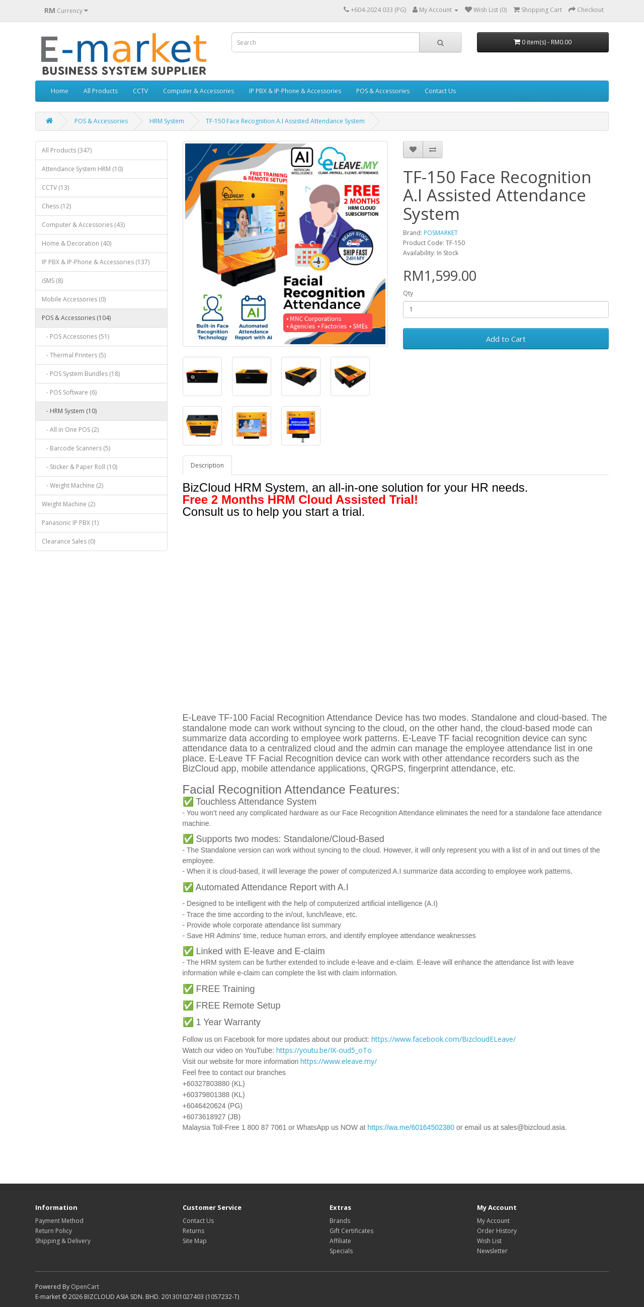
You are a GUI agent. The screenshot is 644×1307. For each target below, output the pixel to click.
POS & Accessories (383, 91)
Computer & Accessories (198, 91)
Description (207, 465)
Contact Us (440, 91)
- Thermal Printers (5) (74, 355)
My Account (493, 1220)
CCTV (140, 91)
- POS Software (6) (69, 392)
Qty (408, 293)
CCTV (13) (55, 187)
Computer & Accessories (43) (83, 224)
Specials (341, 1251)
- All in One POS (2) (70, 429)
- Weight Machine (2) (72, 485)
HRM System (166, 121)
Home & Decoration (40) (76, 243)
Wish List (489, 1241)
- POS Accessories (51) (75, 336)
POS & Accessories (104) (76, 318)
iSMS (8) (52, 280)
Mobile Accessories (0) (74, 299)
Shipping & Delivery (63, 1241)
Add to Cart (506, 339)
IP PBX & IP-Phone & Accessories (295, 91)
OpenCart (85, 1286)
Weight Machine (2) (68, 504)
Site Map (195, 1241)
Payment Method (59, 1220)
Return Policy (53, 1230)
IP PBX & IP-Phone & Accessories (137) (95, 262)
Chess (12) (56, 206)
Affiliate (340, 1241)
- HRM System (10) (69, 411)
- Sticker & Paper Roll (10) (79, 467)
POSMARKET (441, 232)
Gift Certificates (351, 1230)
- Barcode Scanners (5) (76, 448)
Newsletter (492, 1251)
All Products (101, 91)
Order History (497, 1230)
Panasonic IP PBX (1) (70, 522)
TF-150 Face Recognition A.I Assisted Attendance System (285, 121)
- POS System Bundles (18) (81, 373)
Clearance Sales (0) (68, 541)
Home (59, 91)
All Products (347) (67, 150)
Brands (340, 1220)
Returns (193, 1230)
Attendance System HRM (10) (82, 169)
